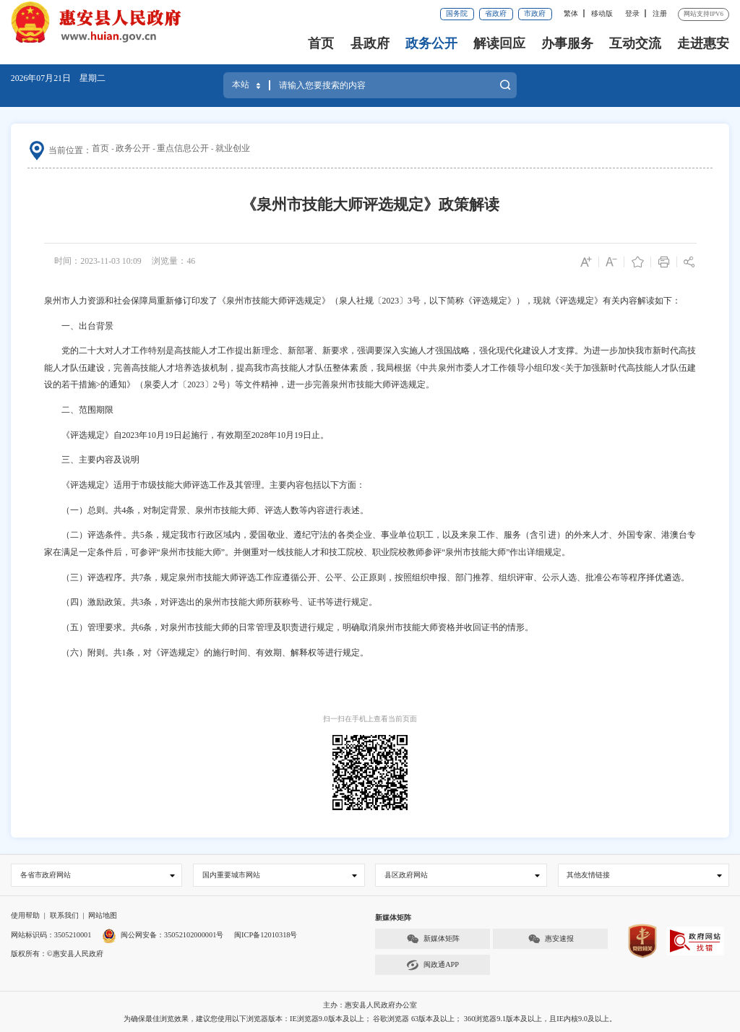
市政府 (535, 13)
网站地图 (102, 915)
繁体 (571, 13)
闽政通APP (432, 965)
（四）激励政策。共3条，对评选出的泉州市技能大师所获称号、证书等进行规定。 (211, 602)
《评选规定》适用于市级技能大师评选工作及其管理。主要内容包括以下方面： (204, 485)
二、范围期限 (78, 410)
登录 (632, 13)
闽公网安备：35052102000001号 (162, 935)
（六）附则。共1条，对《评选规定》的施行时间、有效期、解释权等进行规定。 (206, 653)
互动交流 (635, 43)
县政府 (370, 43)
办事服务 (567, 43)
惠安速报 (551, 939)
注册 (660, 13)
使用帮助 (25, 915)
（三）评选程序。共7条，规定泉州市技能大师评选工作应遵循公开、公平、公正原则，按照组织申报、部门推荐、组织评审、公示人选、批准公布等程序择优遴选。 (367, 577)
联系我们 (64, 915)
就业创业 (232, 148)
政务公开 (431, 43)
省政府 (496, 13)
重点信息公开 (183, 148)
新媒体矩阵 (433, 939)
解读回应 (499, 43)
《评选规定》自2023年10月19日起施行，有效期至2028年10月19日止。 (186, 435)
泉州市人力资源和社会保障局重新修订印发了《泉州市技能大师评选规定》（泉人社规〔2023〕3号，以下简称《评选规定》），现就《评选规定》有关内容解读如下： (362, 301)
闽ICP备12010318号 (265, 935)
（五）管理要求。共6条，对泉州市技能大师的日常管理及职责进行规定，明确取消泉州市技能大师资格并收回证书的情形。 (289, 627)
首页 (321, 43)
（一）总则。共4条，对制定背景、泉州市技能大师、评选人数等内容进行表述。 (206, 510)
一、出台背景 (78, 326)
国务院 (457, 13)
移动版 (602, 13)
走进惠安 (703, 43)
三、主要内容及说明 (91, 460)
